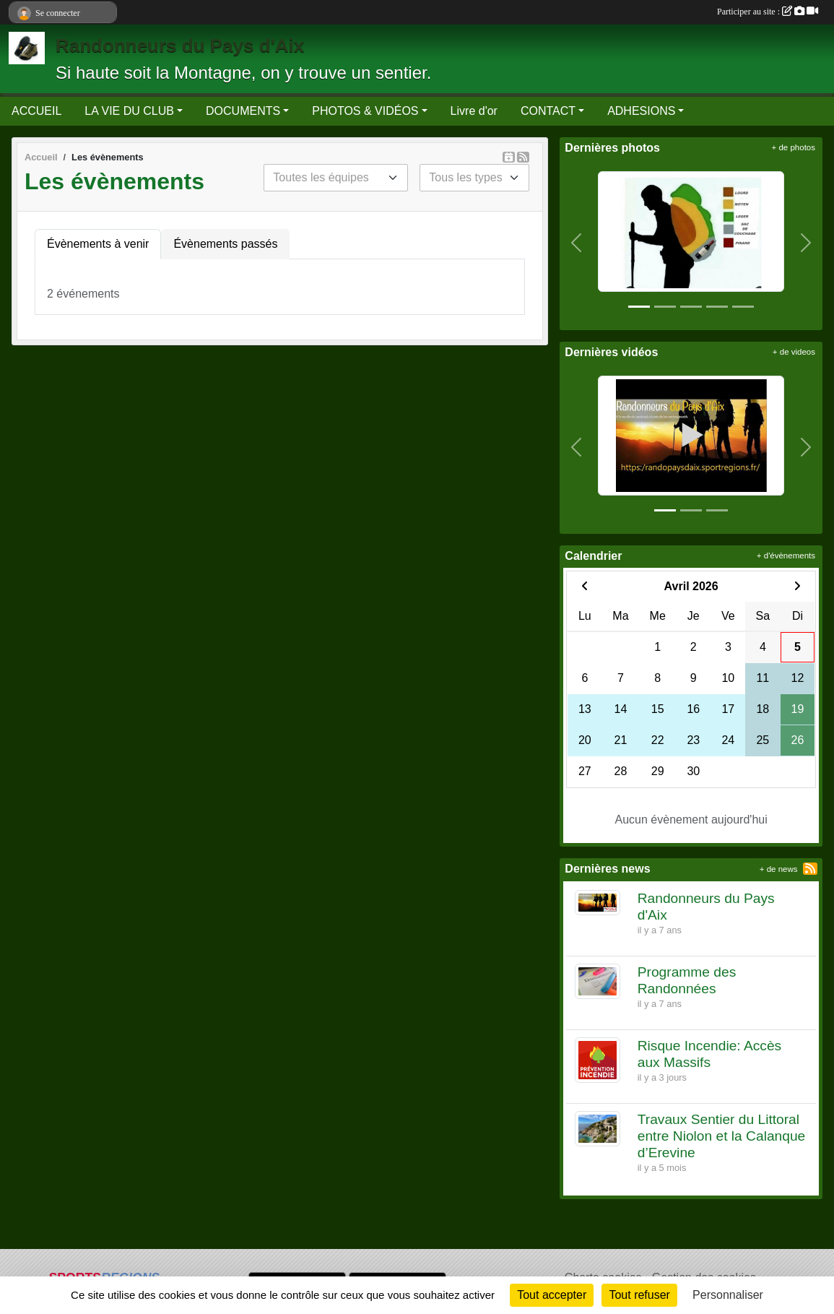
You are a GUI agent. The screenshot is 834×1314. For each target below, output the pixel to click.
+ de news (779, 869)
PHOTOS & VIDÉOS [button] (365, 111)
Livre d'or (474, 111)
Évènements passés (225, 244)
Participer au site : (767, 12)
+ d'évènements (786, 555)
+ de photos (793, 147)
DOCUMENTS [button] (243, 111)
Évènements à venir (98, 244)
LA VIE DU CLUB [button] (129, 111)
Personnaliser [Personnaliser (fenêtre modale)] (727, 1295)
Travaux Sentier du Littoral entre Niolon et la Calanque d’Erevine (722, 1136)
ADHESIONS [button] (641, 111)
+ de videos (794, 351)
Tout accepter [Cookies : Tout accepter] (551, 1295)
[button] (575, 243)
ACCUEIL (36, 111)
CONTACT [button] (548, 111)
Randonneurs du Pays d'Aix (180, 45)
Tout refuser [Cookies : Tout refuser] (639, 1295)
